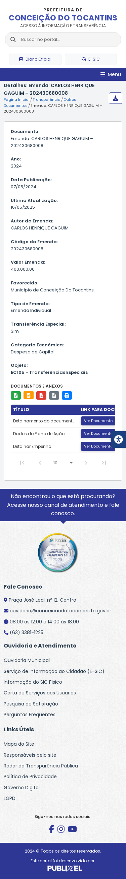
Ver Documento (98, 420)
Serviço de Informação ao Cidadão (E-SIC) (54, 671)
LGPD (9, 798)
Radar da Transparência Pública (41, 765)
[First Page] (22, 462)
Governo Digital (22, 787)
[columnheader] (44, 410)
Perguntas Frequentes (29, 714)
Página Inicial (17, 99)
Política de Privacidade (30, 776)
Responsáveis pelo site (30, 755)
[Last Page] (104, 462)
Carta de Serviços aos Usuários (40, 692)
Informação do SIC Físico (33, 682)
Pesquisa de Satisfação (31, 703)
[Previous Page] (40, 462)
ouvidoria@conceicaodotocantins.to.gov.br (60, 610)
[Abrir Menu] (110, 74)
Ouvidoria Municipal (27, 660)
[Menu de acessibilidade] (118, 439)
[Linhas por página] (63, 463)
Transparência (46, 99)
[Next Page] (86, 462)
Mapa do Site (19, 744)
